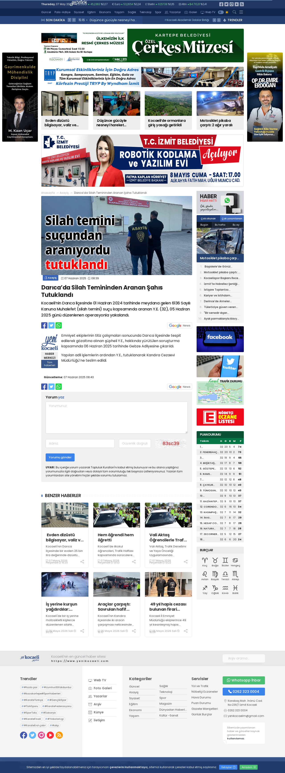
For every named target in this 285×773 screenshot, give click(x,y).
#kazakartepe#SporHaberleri (41, 693)
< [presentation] (69, 20)
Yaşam (119, 12)
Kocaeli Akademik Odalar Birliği (186, 20)
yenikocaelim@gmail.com (246, 716)
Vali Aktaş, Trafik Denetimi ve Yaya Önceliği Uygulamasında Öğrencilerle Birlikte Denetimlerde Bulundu (167, 555)
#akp (54, 725)
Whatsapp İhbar (244, 680)
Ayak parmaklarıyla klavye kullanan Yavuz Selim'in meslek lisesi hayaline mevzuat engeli (221, 319)
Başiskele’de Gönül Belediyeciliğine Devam (220, 267)
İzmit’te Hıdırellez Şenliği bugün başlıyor (220, 284)
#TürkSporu (30, 706)
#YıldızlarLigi (54, 719)
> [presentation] (74, 20)
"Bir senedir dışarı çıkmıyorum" (215, 313)
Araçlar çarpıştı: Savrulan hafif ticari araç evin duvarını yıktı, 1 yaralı (114, 607)
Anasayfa (48, 193)
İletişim (96, 720)
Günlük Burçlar (201, 714)
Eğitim (92, 12)
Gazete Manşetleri (204, 709)
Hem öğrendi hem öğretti (116, 537)
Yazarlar (173, 12)
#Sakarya (48, 712)
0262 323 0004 (243, 691)
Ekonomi (105, 12)
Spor (158, 12)
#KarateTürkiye (32, 700)
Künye (96, 712)
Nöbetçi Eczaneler (204, 691)
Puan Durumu (201, 703)
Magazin (165, 704)
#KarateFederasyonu (56, 706)
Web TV (208, 12)
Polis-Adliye (62, 12)
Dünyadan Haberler (173, 710)
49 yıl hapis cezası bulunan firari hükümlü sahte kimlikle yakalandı (167, 607)
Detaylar (228, 767)
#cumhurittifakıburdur (56, 687)
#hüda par (29, 687)
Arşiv (94, 704)
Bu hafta (220, 224)
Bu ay (236, 224)
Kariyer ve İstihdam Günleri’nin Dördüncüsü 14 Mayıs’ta (222, 296)
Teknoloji (145, 12)
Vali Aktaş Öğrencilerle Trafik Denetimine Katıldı (168, 537)
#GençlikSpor (56, 700)
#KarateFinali (31, 719)
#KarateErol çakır (34, 725)
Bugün (204, 224)
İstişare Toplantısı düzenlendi (216, 290)
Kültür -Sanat (168, 715)
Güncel (46, 12)
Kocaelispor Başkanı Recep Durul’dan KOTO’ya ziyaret (222, 278)
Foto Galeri (100, 688)
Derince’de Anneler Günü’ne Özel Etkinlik (218, 301)
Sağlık (132, 12)
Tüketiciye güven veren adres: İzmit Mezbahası (220, 307)
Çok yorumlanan (232, 218)
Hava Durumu (201, 697)
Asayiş (64, 193)
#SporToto (29, 712)
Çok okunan (208, 218)
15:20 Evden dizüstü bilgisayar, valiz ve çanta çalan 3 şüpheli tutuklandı (135, 20)
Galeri (190, 12)
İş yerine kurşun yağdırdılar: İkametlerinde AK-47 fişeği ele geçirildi (64, 607)
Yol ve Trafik (199, 686)
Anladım (249, 767)
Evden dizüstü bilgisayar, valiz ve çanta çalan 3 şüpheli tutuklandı (64, 537)
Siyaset (79, 12)
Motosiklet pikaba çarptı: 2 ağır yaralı (220, 258)
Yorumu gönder (60, 457)
